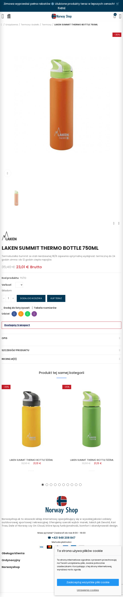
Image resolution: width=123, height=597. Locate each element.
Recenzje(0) (9, 359)
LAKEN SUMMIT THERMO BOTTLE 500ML (31, 460)
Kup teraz (56, 298)
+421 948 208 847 (63, 538)
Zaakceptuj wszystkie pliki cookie (88, 582)
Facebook (14, 314)
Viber (34, 314)
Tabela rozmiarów (45, 307)
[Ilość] (8, 298)
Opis (4, 338)
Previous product (113, 223)
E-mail (21, 314)
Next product (118, 223)
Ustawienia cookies (88, 590)
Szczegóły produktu (15, 350)
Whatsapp (27, 314)
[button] (42, 484)
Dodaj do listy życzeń (17, 307)
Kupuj (61, 8)
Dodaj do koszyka (31, 298)
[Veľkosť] (19, 285)
